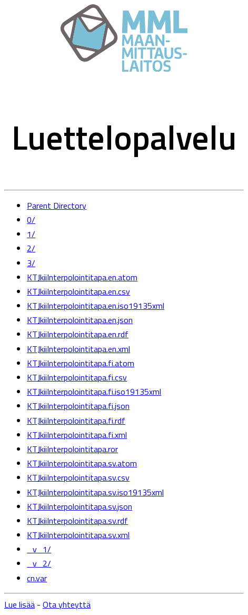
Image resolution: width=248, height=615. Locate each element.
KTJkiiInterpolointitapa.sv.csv (78, 477)
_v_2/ (39, 563)
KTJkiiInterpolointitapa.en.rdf (77, 334)
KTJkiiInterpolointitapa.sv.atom (82, 463)
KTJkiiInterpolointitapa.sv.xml (78, 535)
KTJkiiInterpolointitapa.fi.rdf (76, 420)
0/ (31, 219)
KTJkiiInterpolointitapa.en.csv (78, 291)
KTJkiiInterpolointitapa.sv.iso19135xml (95, 492)
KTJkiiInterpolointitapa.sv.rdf (77, 520)
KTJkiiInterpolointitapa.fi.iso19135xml (94, 391)
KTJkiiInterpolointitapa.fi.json (78, 405)
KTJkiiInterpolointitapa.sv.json (79, 506)
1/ (31, 234)
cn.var (37, 578)
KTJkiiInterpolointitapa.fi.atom (80, 363)
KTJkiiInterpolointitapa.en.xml (78, 349)
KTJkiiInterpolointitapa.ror (72, 449)
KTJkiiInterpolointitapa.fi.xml (77, 434)
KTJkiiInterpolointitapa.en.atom (82, 277)
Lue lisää (19, 604)
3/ (31, 263)
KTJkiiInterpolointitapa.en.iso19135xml (95, 305)
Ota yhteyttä (67, 604)
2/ (31, 248)
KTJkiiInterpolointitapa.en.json (80, 320)
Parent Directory (56, 205)
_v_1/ (39, 549)
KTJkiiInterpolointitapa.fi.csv (77, 377)
